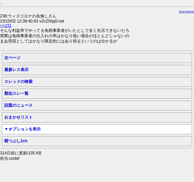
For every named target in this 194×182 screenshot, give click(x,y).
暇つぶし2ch (16, 141)
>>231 (5, 26)
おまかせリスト (18, 117)
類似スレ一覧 (16, 93)
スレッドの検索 (18, 81)
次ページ (12, 58)
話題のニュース (18, 105)
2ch (182, 11)
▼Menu (188, 11)
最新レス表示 (16, 69)
